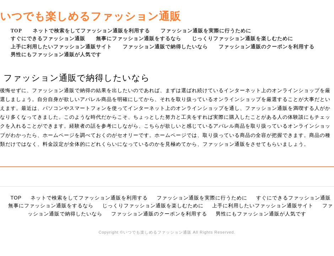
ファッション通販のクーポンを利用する (266, 46)
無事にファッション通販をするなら (138, 38)
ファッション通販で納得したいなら (165, 46)
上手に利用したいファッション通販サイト (61, 46)
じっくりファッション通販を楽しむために (242, 38)
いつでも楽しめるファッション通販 (90, 16)
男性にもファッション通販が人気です (56, 54)
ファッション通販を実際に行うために (206, 30)
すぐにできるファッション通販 (48, 38)
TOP (16, 30)
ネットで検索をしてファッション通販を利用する (91, 30)
